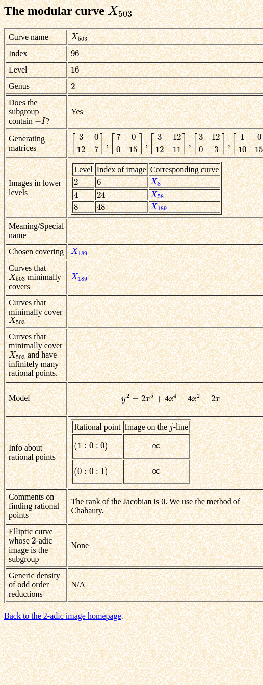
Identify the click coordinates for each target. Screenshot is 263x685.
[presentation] (120, 10)
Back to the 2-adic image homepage (62, 615)
